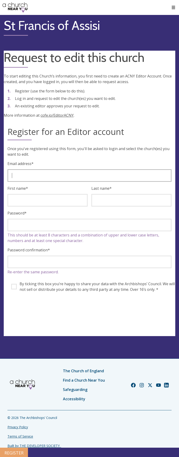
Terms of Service (20, 436)
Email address (20, 163)
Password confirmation (28, 250)
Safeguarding (75, 389)
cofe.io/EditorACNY (57, 115)
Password (17, 213)
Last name (101, 188)
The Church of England (83, 370)
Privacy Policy (17, 427)
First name (17, 188)
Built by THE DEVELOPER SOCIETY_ (34, 445)
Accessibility (74, 398)
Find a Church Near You (84, 380)
